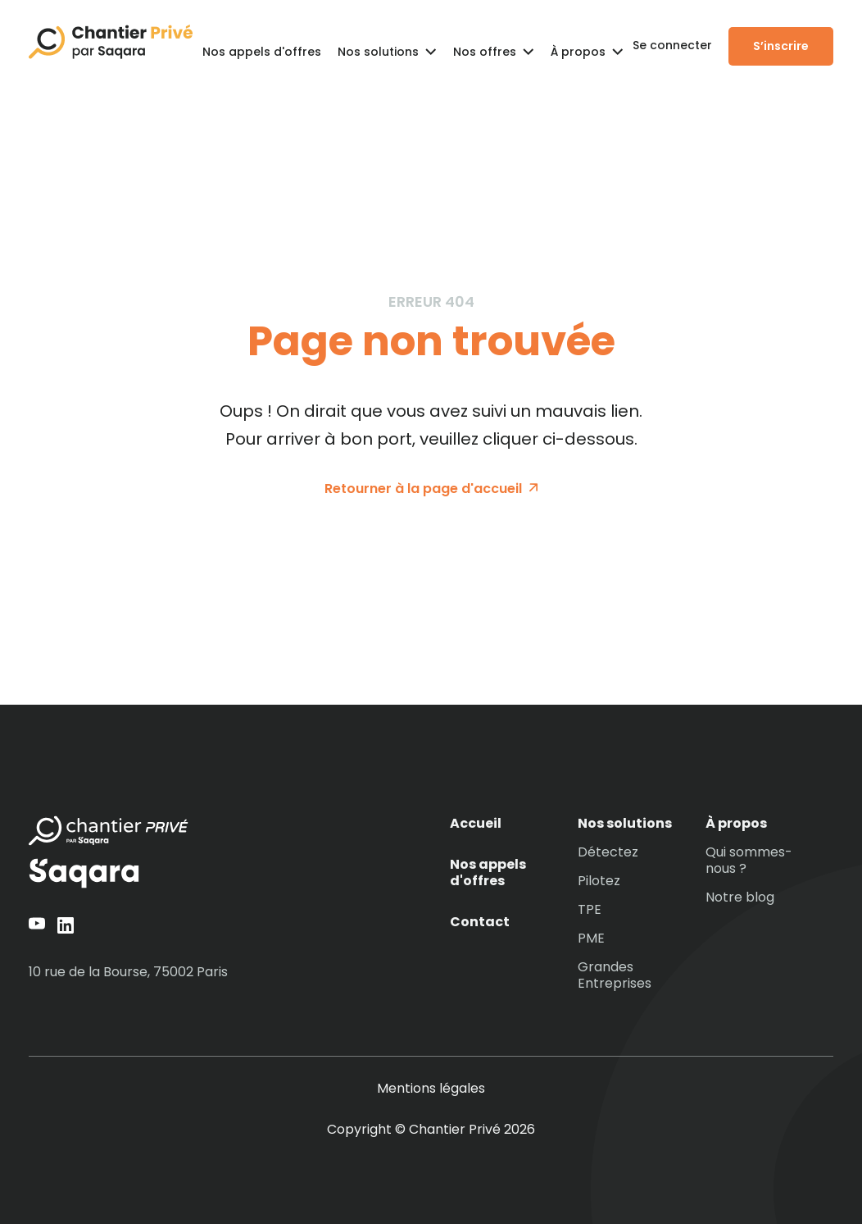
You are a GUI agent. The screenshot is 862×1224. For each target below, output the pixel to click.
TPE (589, 910)
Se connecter (672, 45)
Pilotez (599, 881)
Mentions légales (431, 1088)
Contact (480, 922)
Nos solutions (625, 823)
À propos (736, 823)
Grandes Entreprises (614, 975)
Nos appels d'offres (261, 51)
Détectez (608, 852)
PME (591, 938)
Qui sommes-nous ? (748, 860)
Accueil (475, 823)
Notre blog (739, 897)
